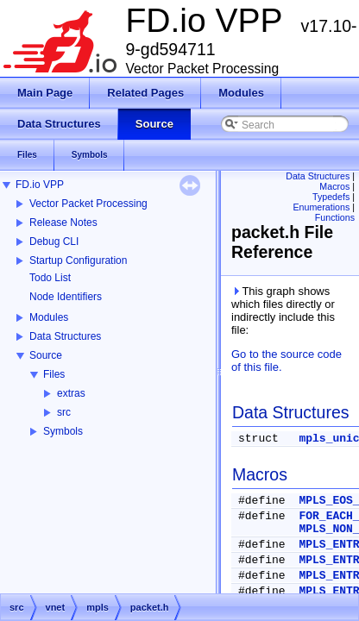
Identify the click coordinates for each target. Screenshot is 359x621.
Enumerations (321, 207)
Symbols (63, 431)
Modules (48, 317)
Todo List (50, 278)
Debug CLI (54, 241)
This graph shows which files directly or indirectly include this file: (283, 310)
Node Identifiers (65, 297)
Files (54, 374)
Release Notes (63, 222)
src (64, 412)
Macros (334, 186)
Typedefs (331, 196)
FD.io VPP (40, 185)
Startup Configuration (78, 260)
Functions (335, 217)
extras (71, 393)
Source (45, 355)
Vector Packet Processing (88, 204)
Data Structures (65, 336)
